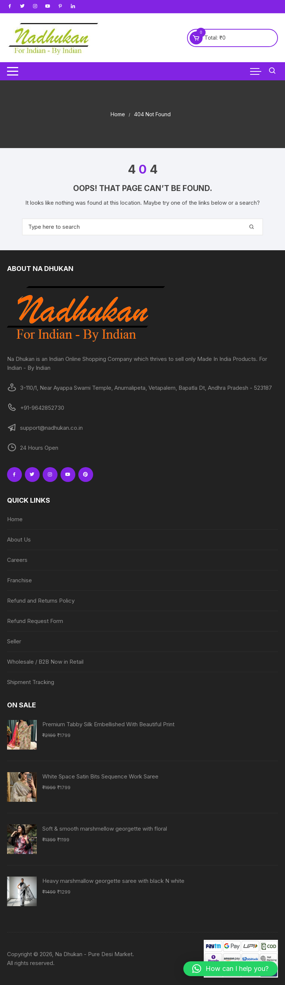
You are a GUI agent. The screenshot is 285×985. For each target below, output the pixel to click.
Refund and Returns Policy (41, 600)
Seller (14, 641)
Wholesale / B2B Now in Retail (45, 661)
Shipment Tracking (30, 682)
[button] (230, 968)
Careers (17, 559)
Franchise (19, 580)
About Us (19, 539)
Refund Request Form (35, 620)
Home (15, 519)
